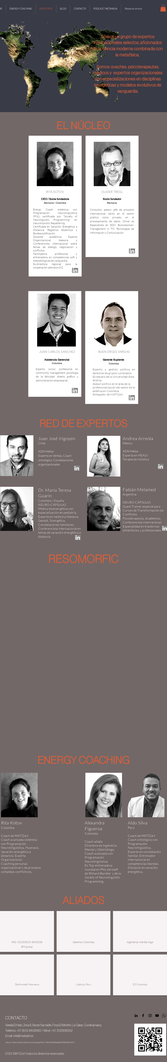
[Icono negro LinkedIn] (136, 1015)
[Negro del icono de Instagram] (150, 1015)
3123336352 (65, 1030)
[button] (163, 8)
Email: (9, 1035)
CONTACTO (16, 1018)
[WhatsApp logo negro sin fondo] (164, 1015)
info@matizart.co (23, 1035)
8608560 (35, 1030)
